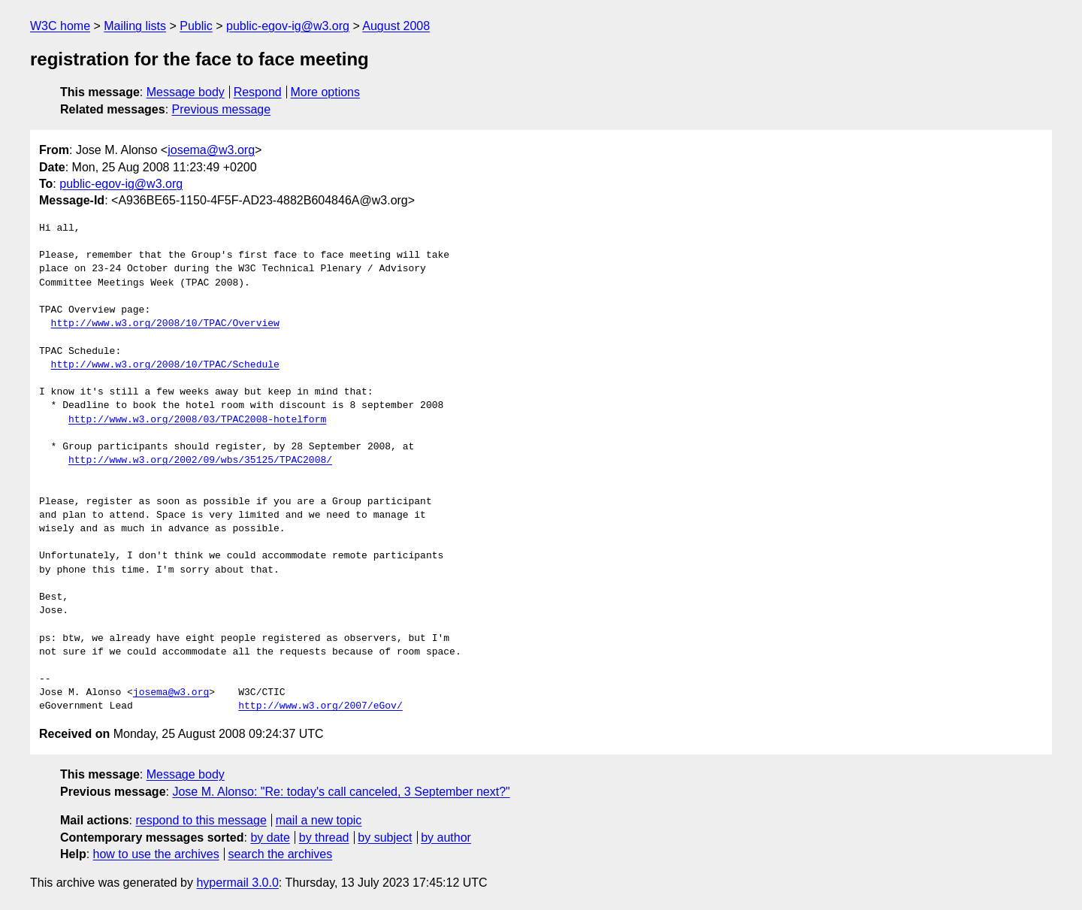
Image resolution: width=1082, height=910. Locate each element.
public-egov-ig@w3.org (287, 26)
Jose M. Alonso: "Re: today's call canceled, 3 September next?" (340, 791)
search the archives (280, 854)
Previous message (221, 109)
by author (446, 837)
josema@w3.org (211, 150)
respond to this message (200, 820)
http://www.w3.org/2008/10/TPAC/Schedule (165, 365)
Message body (186, 92)
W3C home (60, 26)
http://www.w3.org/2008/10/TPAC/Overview (165, 324)
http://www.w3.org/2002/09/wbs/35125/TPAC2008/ (200, 460)
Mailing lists (135, 26)
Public (196, 26)
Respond (258, 92)
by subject (385, 837)
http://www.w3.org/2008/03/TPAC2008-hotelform (197, 420)
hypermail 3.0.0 (237, 882)
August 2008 (396, 26)
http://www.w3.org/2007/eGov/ (320, 706)
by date (269, 837)
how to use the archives (156, 854)
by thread (324, 837)
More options (326, 92)
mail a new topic (319, 820)
